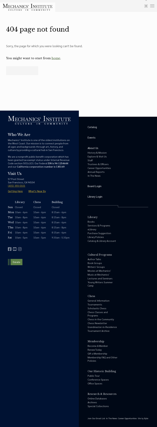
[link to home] (28, 7)
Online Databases (97, 398)
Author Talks (94, 259)
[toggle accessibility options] (146, 6)
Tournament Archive (99, 330)
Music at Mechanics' (98, 274)
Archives (92, 402)
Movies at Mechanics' (99, 270)
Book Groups (95, 263)
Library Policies (96, 236)
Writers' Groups (96, 266)
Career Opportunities (99, 167)
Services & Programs (99, 225)
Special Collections (98, 406)
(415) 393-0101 (16, 185)
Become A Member (98, 345)
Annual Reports (96, 171)
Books (91, 221)
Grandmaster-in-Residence (102, 326)
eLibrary (92, 229)
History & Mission (97, 152)
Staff (90, 160)
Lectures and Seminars (100, 278)
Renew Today (95, 349)
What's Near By (37, 191)
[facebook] (9, 249)
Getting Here (15, 191)
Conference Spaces (98, 379)
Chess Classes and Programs (98, 313)
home (56, 58)
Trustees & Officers (98, 164)
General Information (99, 300)
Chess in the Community (101, 319)
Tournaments (95, 304)
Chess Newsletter (97, 323)
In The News (94, 175)
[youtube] (14, 249)
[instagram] (20, 249)
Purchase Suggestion (99, 233)
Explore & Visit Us (97, 156)
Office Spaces (95, 383)
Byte (146, 418)
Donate (16, 261)
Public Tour (94, 375)
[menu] (152, 5)
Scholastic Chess (97, 308)
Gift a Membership (97, 353)
